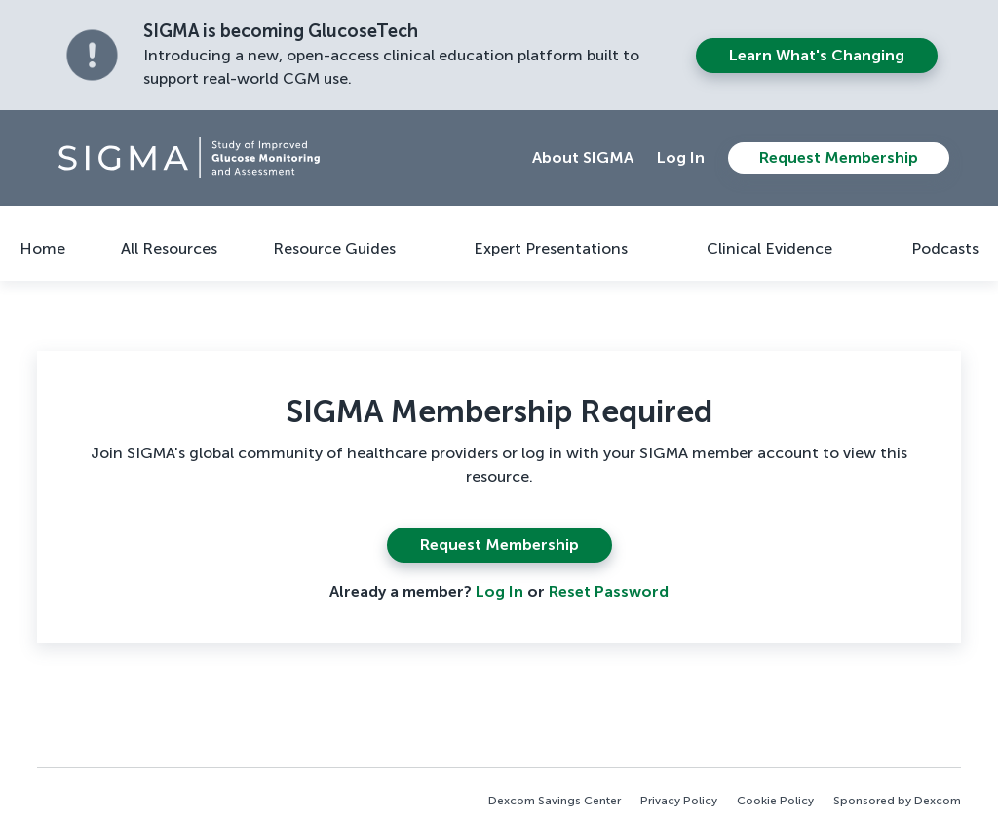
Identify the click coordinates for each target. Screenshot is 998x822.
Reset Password (609, 591)
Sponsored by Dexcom (897, 800)
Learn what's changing (816, 55)
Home (42, 248)
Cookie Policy (775, 800)
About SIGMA (582, 157)
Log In (681, 157)
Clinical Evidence (769, 248)
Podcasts (945, 248)
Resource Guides (334, 248)
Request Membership (838, 157)
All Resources (169, 248)
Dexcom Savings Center (554, 800)
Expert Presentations (551, 248)
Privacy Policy (678, 800)
